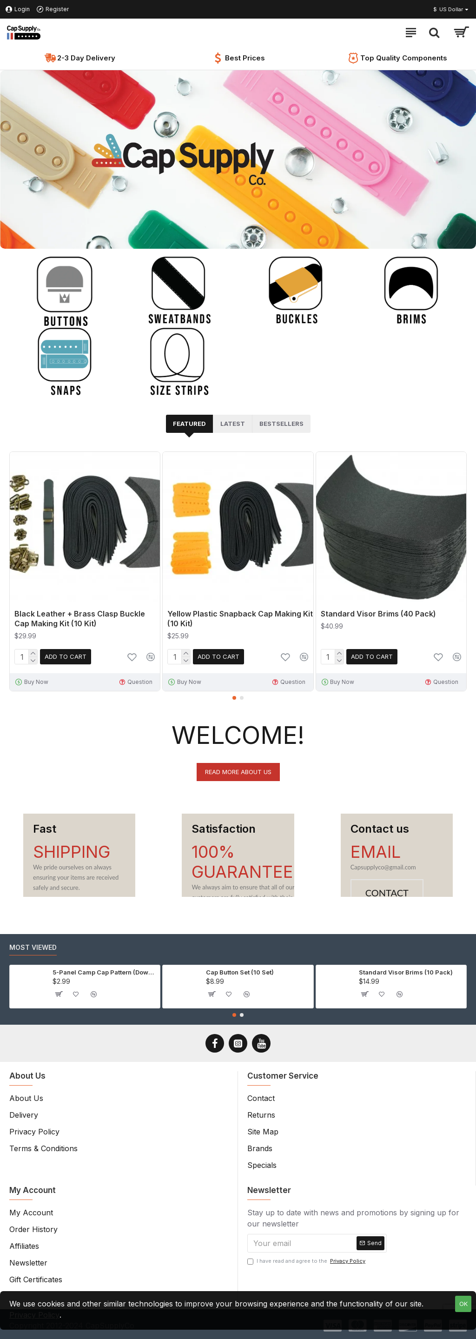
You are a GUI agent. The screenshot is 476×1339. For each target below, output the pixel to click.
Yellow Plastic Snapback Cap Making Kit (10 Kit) (240, 618)
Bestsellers (281, 423)
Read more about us (238, 772)
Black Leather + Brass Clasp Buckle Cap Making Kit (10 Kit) (79, 618)
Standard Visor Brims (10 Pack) (406, 972)
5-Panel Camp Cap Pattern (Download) (105, 972)
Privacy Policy (34, 1314)
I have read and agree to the (307, 1261)
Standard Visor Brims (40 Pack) (378, 613)
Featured (189, 423)
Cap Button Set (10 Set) (240, 972)
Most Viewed (33, 947)
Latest (232, 423)
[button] (234, 698)
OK (463, 1303)
